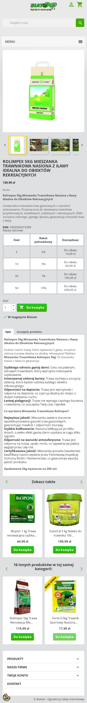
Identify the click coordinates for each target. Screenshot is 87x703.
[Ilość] (7, 308)
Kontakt (14, 684)
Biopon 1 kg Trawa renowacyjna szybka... (22, 533)
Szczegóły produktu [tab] (29, 332)
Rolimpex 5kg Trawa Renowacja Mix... (23, 620)
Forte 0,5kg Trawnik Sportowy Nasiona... (64, 620)
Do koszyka (31, 307)
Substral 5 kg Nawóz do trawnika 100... (65, 533)
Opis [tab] (8, 332)
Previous (5, 480)
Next (80, 480)
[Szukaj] (43, 22)
